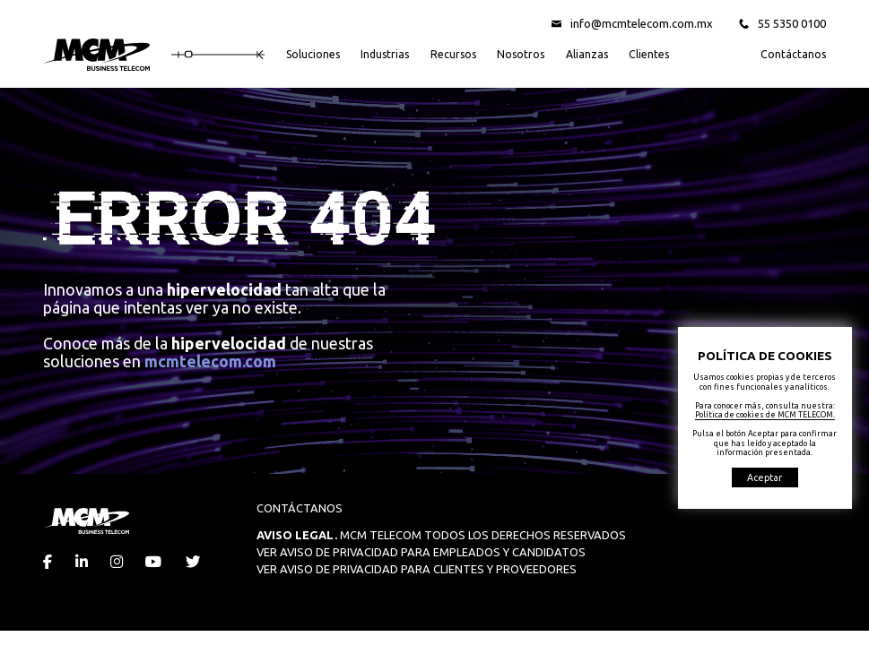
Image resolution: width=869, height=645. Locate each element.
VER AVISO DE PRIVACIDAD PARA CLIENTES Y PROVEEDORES (416, 569)
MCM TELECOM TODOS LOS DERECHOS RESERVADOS (441, 535)
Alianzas (587, 54)
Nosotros (520, 54)
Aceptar (764, 477)
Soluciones (313, 54)
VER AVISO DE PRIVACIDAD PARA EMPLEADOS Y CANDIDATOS (421, 552)
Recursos (453, 54)
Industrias (385, 54)
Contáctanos (793, 54)
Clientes (649, 54)
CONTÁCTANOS (299, 508)
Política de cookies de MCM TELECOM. (765, 414)
